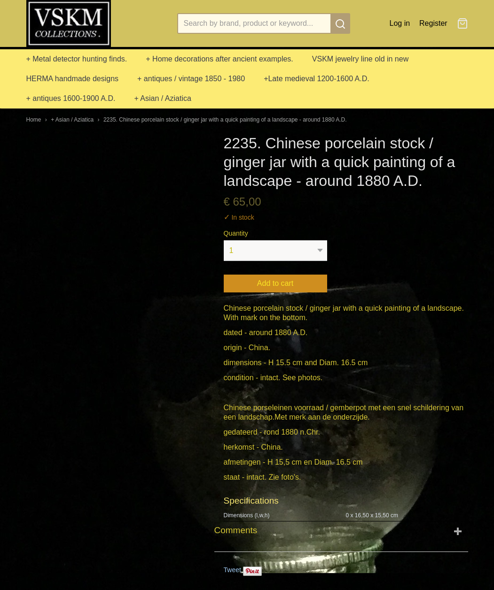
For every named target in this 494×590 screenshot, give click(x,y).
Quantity (236, 233)
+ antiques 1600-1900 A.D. (71, 98)
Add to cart (275, 283)
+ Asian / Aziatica (162, 98)
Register (433, 23)
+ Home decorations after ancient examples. (219, 59)
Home (33, 119)
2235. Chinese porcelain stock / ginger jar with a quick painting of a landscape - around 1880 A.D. (225, 119)
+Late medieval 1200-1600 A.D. (316, 79)
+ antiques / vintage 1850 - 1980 (191, 79)
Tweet (232, 570)
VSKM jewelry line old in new (360, 59)
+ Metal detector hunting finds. (76, 59)
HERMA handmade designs (72, 79)
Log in (400, 23)
